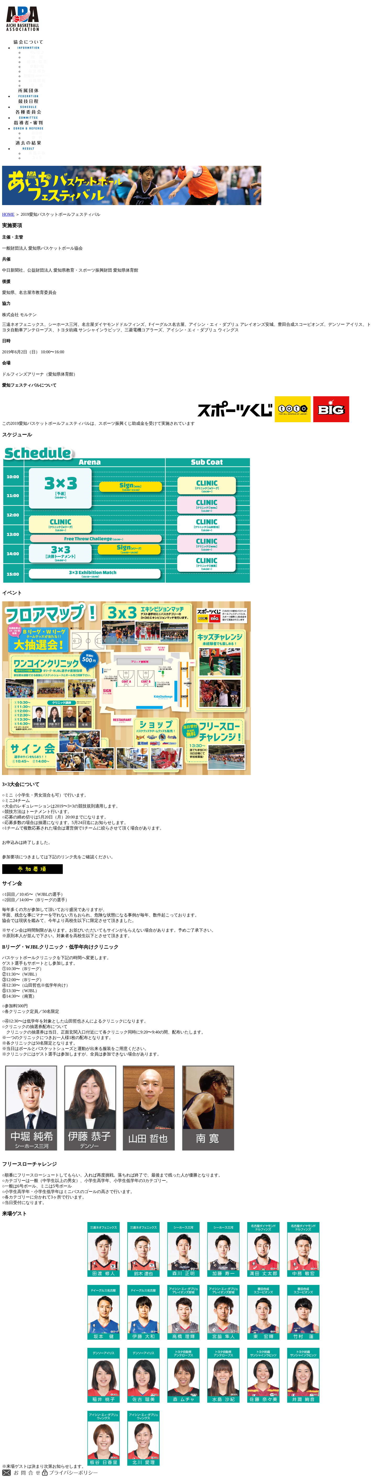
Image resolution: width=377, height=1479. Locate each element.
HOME (8, 214)
